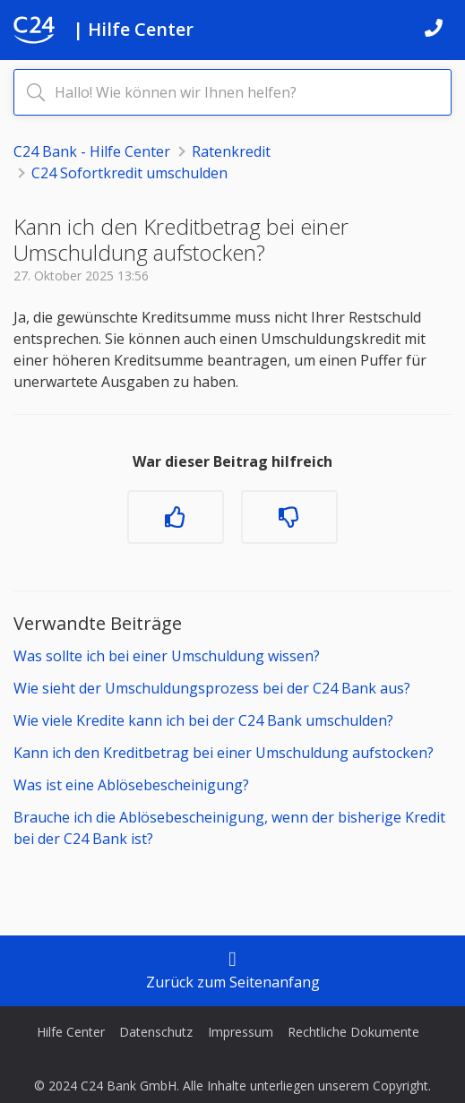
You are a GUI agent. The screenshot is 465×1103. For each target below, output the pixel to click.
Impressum (240, 1031)
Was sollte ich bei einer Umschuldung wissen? (166, 656)
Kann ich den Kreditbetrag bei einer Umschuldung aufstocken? (223, 753)
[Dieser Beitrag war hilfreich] (175, 517)
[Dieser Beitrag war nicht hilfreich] (289, 517)
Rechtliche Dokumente (353, 1031)
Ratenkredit (231, 151)
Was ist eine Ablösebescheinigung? (131, 785)
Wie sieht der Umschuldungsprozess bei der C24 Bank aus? (211, 688)
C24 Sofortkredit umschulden (129, 173)
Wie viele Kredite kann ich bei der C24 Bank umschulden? (203, 720)
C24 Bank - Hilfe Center (91, 151)
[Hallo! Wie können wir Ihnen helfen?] (232, 92)
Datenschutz (156, 1031)
